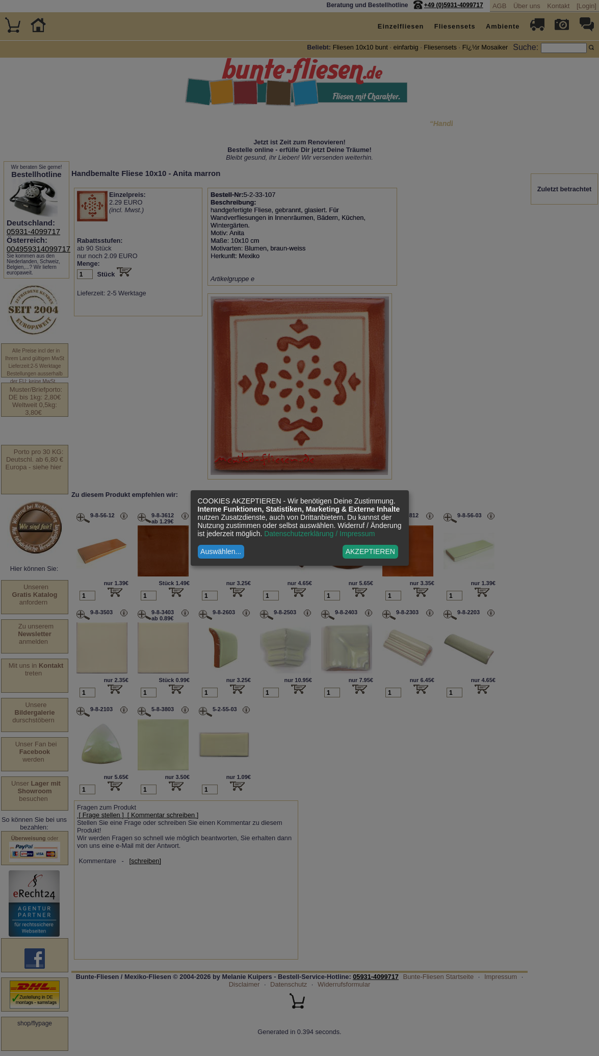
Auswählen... (220, 551)
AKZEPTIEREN (370, 551)
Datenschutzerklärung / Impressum (319, 534)
